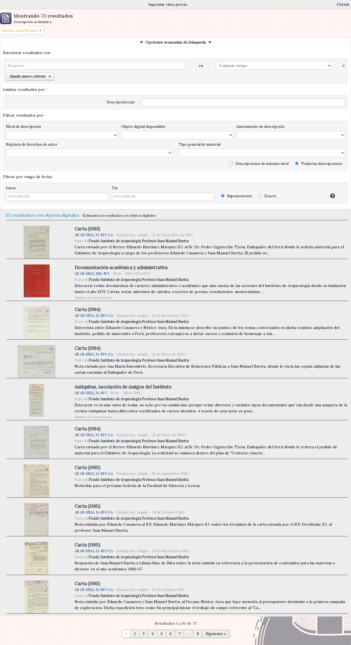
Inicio (11, 188)
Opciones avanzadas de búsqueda (176, 42)
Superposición (236, 196)
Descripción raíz (121, 102)
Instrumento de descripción (260, 126)
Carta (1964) (87, 309)
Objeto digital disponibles (143, 126)
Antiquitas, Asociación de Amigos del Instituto (123, 387)
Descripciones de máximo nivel (259, 163)
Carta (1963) (87, 229)
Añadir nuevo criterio (30, 76)
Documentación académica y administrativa (121, 267)
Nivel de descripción (23, 126)
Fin (115, 188)
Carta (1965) (87, 467)
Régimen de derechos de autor (31, 144)
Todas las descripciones (318, 163)
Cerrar (343, 4)
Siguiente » (216, 633)
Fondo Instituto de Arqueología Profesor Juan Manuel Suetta (139, 241)
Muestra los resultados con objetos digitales (119, 215)
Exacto (267, 196)
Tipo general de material (199, 144)
